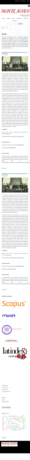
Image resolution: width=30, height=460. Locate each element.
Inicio (3, 27)
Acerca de (15, 20)
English (3, 399)
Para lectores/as (5, 387)
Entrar (28, 0)
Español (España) (5, 401)
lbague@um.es (21, 136)
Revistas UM (17, 0)
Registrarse (23, 0)
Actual (3, 18)
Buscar (20, 23)
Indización (26, 18)
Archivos (8, 18)
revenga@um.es (8, 133)
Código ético (19, 18)
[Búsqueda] (12, 23)
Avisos (13, 18)
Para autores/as (5, 389)
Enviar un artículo (6, 407)
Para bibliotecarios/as (6, 391)
